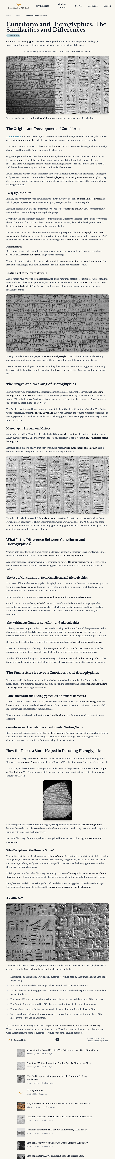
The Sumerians (13, 136)
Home (8, 15)
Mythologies (43, 6)
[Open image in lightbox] (57, 85)
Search (107, 6)
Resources (94, 6)
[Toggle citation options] (57, 1039)
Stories (80, 6)
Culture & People (13, 35)
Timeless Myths (20, 1040)
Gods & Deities (65, 6)
